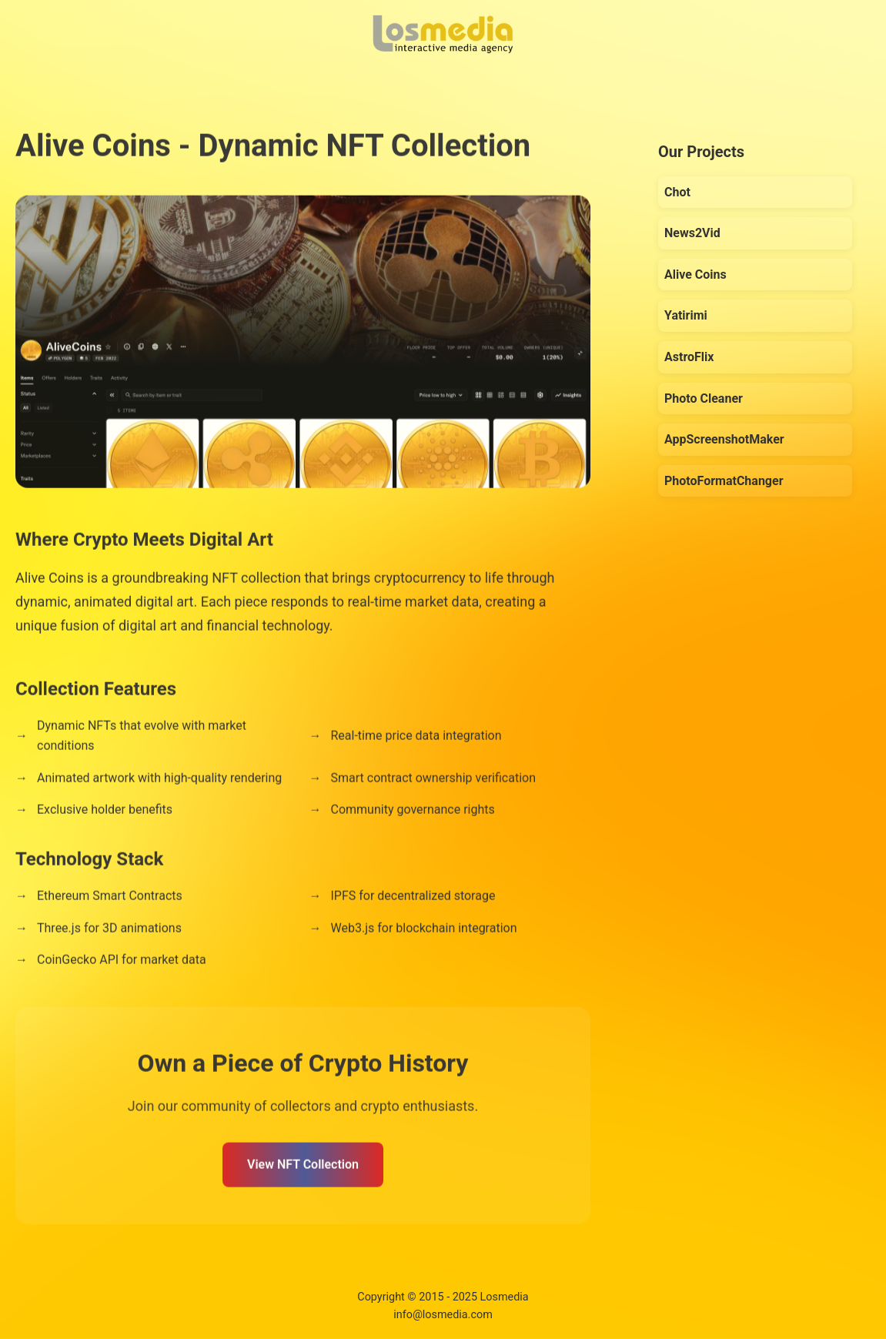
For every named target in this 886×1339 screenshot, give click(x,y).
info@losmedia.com (443, 1314)
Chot (677, 192)
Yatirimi (685, 315)
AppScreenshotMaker (724, 439)
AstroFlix (689, 357)
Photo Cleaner (703, 398)
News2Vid (692, 233)
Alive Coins (695, 274)
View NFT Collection (303, 1167)
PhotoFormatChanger (724, 481)
